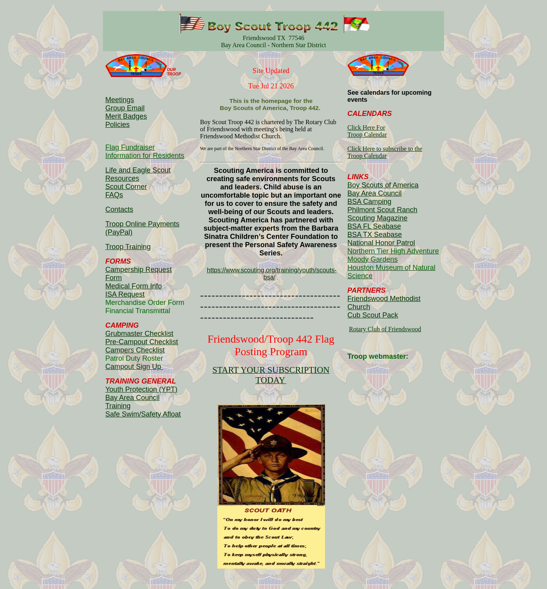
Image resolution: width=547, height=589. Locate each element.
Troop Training (128, 247)
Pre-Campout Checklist (141, 342)
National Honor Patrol (381, 243)
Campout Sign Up (134, 367)
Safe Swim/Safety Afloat (143, 414)
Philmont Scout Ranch (382, 210)
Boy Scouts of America (383, 185)
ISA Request (125, 294)
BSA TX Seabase (374, 235)
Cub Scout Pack (372, 315)
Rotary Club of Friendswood (385, 329)
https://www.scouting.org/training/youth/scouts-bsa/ (272, 274)
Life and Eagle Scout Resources (138, 174)
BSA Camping (369, 202)
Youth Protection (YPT (140, 389)
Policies (117, 124)
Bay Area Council (374, 193)
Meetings (119, 100)
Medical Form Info (133, 286)
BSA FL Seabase (374, 226)
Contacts (119, 209)
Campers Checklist (135, 350)
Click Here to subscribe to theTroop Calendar (384, 152)
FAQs (114, 195)
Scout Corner (126, 187)
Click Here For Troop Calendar (367, 131)
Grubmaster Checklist (139, 334)
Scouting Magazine (377, 218)
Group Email (125, 108)
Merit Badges (126, 116)
